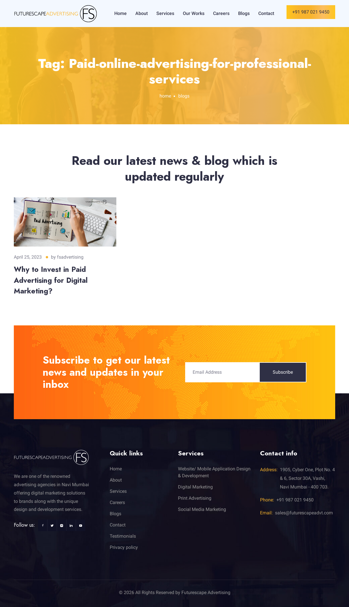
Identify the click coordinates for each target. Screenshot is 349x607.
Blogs (244, 13)
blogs (183, 96)
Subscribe (283, 372)
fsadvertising (70, 257)
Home (120, 13)
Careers (221, 13)
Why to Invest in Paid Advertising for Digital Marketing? (51, 280)
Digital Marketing (195, 487)
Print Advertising (194, 498)
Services (165, 13)
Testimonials (123, 536)
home (165, 96)
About (141, 13)
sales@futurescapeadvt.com (304, 513)
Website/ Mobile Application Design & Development (214, 472)
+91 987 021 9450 (310, 12)
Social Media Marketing (202, 509)
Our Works (193, 13)
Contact (266, 13)
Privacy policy (124, 547)
